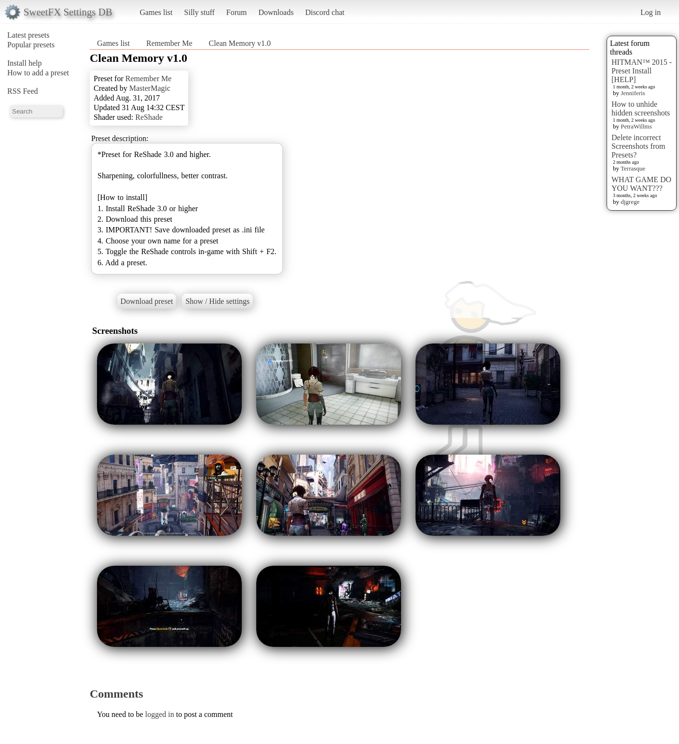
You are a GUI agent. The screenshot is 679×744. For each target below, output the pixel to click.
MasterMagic (149, 88)
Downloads (275, 12)
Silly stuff (199, 12)
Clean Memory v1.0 (240, 43)
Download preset (147, 301)
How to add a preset (38, 73)
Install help (24, 63)
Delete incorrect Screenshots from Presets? (638, 146)
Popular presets (31, 45)
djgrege (630, 201)
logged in (159, 714)
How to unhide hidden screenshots (640, 108)
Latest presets (28, 35)
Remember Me (169, 43)
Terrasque (633, 168)
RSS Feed (22, 91)
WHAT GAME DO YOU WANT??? (641, 183)
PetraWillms (636, 126)
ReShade (149, 117)
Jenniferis (633, 93)
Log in (650, 12)
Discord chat (324, 12)
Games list (156, 12)
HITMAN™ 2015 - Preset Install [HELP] (641, 71)
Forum (236, 12)
